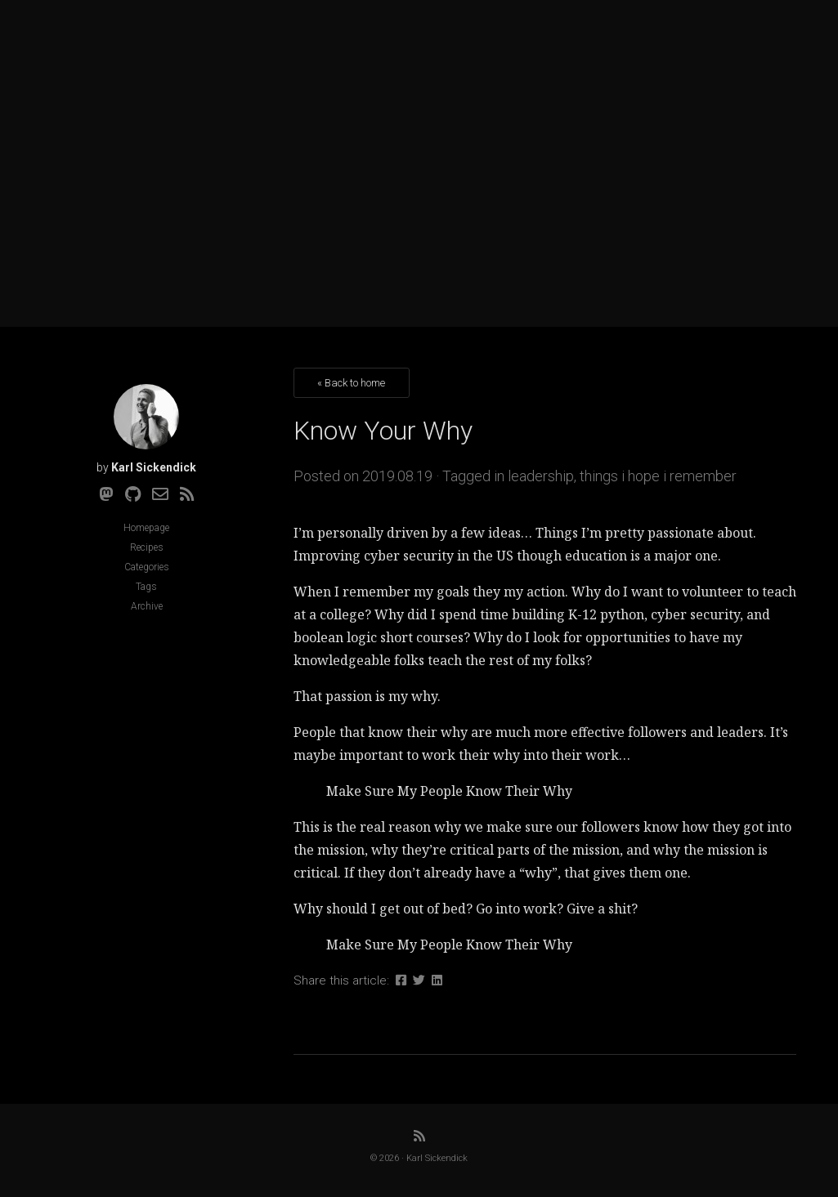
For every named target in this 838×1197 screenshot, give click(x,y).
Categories (146, 567)
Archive (147, 606)
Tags (146, 586)
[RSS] (187, 494)
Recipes (147, 547)
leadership (541, 476)
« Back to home (351, 383)
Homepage (146, 528)
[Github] (133, 494)
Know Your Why (383, 430)
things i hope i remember (658, 476)
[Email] (160, 494)
